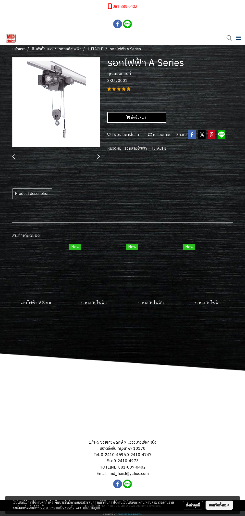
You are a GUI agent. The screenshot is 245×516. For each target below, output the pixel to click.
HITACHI (158, 148)
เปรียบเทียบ (160, 135)
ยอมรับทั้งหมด (219, 505)
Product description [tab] (32, 194)
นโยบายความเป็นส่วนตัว (57, 507)
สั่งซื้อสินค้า (136, 117)
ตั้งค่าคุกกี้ (193, 505)
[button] (228, 38)
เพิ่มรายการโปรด (123, 135)
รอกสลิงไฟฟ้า (136, 148)
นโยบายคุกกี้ (91, 507)
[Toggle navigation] (238, 38)
